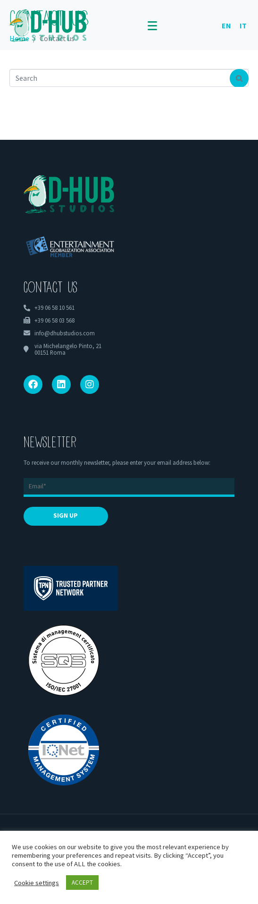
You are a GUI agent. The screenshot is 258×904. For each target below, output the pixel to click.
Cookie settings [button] (36, 882)
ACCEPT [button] (82, 882)
